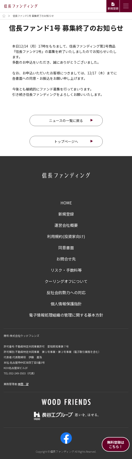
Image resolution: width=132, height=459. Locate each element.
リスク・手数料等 (66, 270)
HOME (66, 203)
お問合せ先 (66, 259)
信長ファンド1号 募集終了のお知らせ (33, 16)
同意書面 (66, 247)
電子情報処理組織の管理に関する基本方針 (66, 315)
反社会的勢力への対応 (66, 292)
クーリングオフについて (66, 281)
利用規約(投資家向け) (66, 236)
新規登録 (66, 214)
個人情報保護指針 (66, 304)
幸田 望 (23, 384)
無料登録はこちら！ (115, 444)
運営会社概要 (66, 225)
